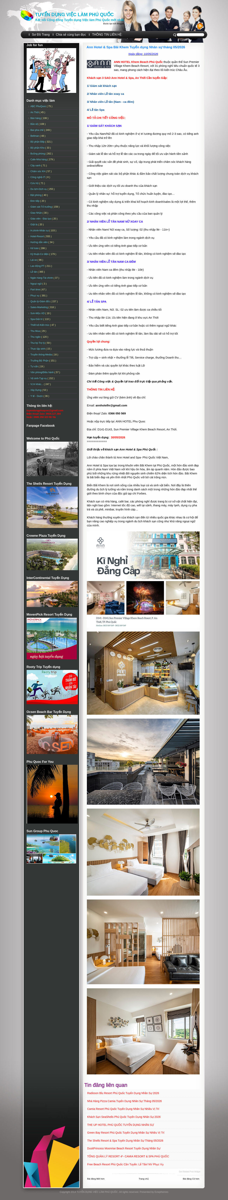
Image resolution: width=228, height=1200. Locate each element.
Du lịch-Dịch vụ (39, 189)
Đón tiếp (35, 201)
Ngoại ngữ (36, 283)
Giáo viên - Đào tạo (41, 218)
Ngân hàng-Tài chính (42, 278)
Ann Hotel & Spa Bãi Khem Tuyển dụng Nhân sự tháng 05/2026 (136, 47)
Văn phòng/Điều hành (42, 372)
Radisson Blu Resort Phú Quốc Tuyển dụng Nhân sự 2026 (123, 1093)
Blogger (120, 23)
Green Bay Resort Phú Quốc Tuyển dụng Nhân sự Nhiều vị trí (125, 1132)
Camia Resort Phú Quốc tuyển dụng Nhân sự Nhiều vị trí (123, 1108)
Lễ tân (34, 271)
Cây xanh (36, 165)
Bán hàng (36, 118)
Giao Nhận (37, 212)
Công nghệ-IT (38, 177)
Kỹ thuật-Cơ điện (40, 254)
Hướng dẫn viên (40, 242)
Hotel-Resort (38, 236)
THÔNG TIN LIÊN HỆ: (107, 34)
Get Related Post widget (189, 1172)
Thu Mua (36, 331)
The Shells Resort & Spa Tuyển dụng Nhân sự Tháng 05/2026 (125, 1140)
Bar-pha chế (37, 130)
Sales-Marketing (40, 307)
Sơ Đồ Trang (41, 34)
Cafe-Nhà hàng (39, 159)
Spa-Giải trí (37, 319)
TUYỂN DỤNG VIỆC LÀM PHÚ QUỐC (74, 14)
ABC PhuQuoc (39, 106)
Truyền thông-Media (42, 354)
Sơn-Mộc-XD (38, 313)
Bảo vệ (35, 124)
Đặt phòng (36, 195)
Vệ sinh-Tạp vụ (39, 378)
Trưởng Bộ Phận (40, 360)
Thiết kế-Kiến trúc (40, 325)
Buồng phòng (38, 153)
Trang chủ (144, 1179)
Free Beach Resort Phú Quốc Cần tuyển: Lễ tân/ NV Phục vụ (125, 1164)
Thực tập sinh (38, 348)
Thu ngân (36, 337)
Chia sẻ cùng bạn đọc (71, 34)
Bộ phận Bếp (38, 141)
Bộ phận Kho (38, 147)
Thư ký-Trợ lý (38, 343)
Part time (36, 289)
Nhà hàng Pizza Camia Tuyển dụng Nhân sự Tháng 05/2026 (124, 1101)
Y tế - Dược (37, 396)
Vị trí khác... (37, 384)
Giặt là (34, 224)
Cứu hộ (35, 183)
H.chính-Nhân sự (40, 230)
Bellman (35, 136)
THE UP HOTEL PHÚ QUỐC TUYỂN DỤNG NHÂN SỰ (120, 1124)
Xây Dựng (36, 390)
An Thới (35, 112)
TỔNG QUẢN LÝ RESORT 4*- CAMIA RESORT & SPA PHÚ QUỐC (128, 1156)
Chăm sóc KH (38, 171)
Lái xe (34, 260)
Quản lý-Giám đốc (41, 301)
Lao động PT (38, 266)
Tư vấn (35, 366)
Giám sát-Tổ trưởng (42, 206)
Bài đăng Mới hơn (96, 1179)
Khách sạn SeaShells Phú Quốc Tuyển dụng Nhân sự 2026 (124, 1116)
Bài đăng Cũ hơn (191, 1179)
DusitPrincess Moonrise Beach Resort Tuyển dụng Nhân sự (123, 1148)
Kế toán (35, 248)
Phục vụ (35, 295)
